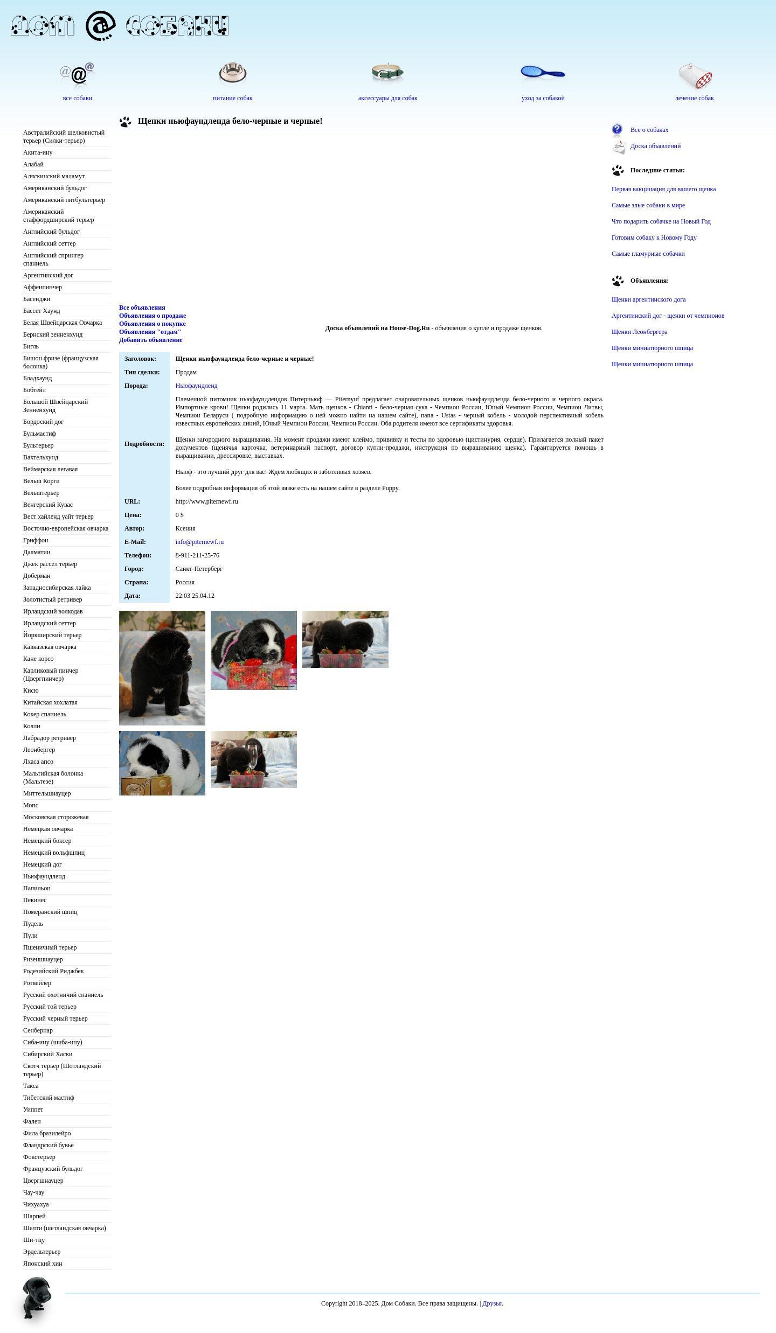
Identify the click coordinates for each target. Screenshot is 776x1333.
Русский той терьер (50, 1006)
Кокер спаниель (44, 714)
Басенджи (36, 299)
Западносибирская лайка (57, 587)
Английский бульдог (51, 231)
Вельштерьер (41, 493)
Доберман (37, 576)
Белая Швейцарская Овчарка (62, 322)
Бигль (31, 346)
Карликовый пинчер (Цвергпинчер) (50, 674)
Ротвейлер (37, 983)
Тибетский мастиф (48, 1097)
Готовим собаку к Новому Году (654, 237)
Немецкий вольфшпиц (54, 852)
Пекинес (35, 900)
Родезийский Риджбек (53, 971)
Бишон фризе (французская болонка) (61, 362)
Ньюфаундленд (44, 876)
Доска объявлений (655, 146)
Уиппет (33, 1109)
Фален (32, 1121)
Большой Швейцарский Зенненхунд (55, 406)
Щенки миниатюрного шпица (652, 348)
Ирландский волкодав (53, 611)
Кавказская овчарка (50, 647)
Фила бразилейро (47, 1133)
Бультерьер (38, 445)
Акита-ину (37, 152)
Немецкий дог (42, 864)
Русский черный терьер (55, 1018)
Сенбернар (38, 1030)
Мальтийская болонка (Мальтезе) (53, 777)
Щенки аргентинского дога (649, 299)
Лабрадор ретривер (49, 738)
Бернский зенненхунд (52, 334)
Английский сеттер (49, 243)
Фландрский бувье (48, 1145)
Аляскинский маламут (54, 176)
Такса (31, 1086)
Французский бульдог (53, 1169)
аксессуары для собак (388, 98)
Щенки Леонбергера (640, 332)
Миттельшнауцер (47, 793)
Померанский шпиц (50, 912)
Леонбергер (39, 749)
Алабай (33, 164)
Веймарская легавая (50, 469)
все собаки (77, 98)
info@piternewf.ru (200, 542)
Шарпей (34, 1216)
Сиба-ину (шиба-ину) (52, 1042)
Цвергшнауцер (43, 1180)
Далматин (36, 552)
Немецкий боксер (47, 841)
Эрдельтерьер (42, 1251)
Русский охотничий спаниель (63, 995)
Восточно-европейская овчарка (65, 528)
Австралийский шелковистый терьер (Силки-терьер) (64, 136)
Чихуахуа (36, 1204)
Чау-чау (33, 1192)
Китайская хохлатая (50, 702)
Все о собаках (649, 130)
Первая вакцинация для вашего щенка (664, 189)
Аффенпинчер (42, 287)
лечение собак (694, 98)
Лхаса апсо (38, 761)
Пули (30, 935)
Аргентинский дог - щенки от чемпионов (668, 315)
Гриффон (35, 540)
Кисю (31, 690)
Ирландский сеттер (49, 623)
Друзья (492, 1303)
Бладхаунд (37, 378)
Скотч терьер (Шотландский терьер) (62, 1070)
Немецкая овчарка (48, 829)
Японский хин (43, 1263)
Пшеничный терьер (50, 947)
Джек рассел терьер (50, 564)
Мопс (30, 805)
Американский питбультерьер (64, 200)
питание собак (232, 98)
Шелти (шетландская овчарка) (64, 1228)
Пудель (33, 923)
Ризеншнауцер (43, 959)
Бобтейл (34, 390)
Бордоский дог (43, 421)
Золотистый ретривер (52, 599)
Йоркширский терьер (52, 635)
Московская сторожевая (56, 817)
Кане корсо (38, 658)
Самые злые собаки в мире (648, 205)
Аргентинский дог (48, 275)
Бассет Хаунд (41, 311)
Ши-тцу (34, 1240)
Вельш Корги (41, 481)
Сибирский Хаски (48, 1054)
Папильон (37, 888)
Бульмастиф (39, 433)
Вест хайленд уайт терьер (58, 516)
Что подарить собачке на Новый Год (661, 221)
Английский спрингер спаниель (53, 259)
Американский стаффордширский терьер (58, 216)
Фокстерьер (39, 1157)
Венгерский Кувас (48, 504)
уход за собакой (543, 98)
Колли (31, 726)
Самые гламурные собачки (648, 253)
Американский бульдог (55, 188)
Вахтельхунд (40, 457)
